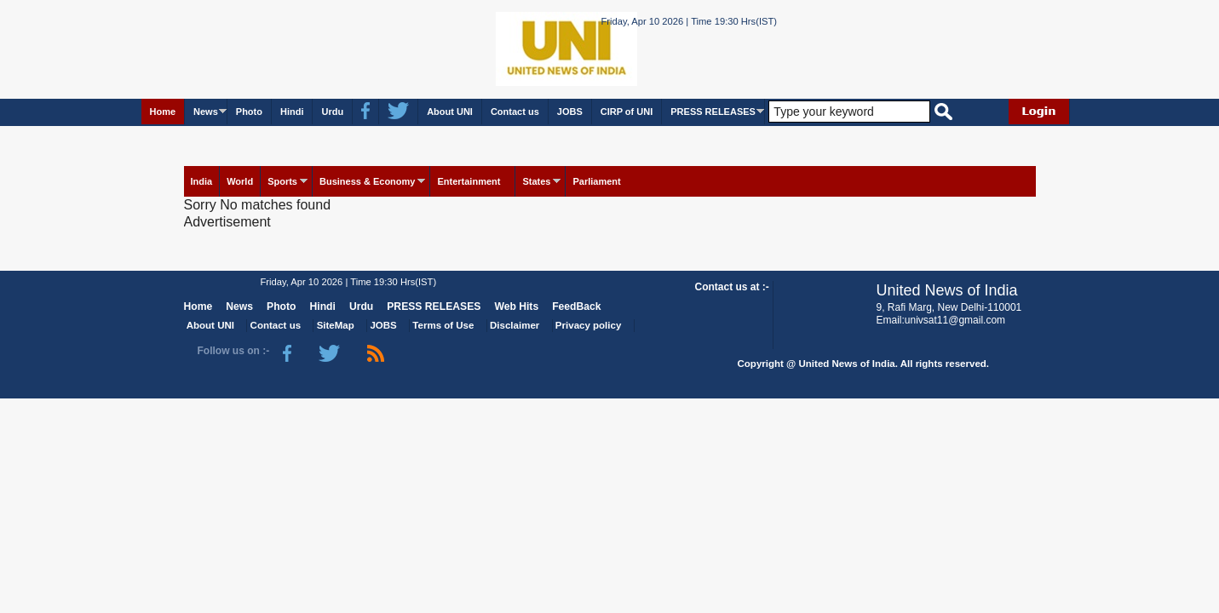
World (240, 181)
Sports (282, 181)
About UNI (450, 111)
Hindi (292, 111)
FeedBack (576, 306)
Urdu (332, 111)
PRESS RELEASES (713, 111)
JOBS (570, 111)
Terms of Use (443, 325)
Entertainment (468, 181)
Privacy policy (588, 325)
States (536, 181)
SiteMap (335, 325)
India (202, 181)
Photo (249, 111)
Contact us (515, 111)
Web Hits (516, 306)
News (205, 111)
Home (163, 111)
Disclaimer (514, 325)
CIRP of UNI (627, 111)
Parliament (596, 181)
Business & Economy (367, 181)
